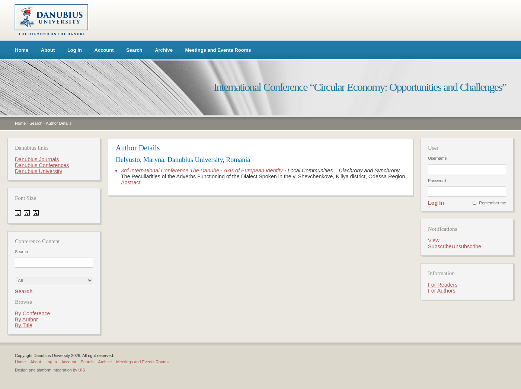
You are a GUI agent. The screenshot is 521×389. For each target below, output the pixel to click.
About (48, 50)
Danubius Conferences (42, 165)
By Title (23, 325)
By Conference (32, 313)
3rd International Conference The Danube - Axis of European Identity (202, 170)
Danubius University (38, 171)
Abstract (130, 182)
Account (104, 50)
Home (21, 50)
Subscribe (440, 246)
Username (437, 158)
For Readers (442, 285)
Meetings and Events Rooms (218, 50)
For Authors (442, 291)
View (434, 240)
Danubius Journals (37, 159)
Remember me (492, 203)
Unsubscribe (466, 246)
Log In (74, 50)
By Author (26, 319)
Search (134, 50)
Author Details (58, 123)
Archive (164, 50)
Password (437, 180)
